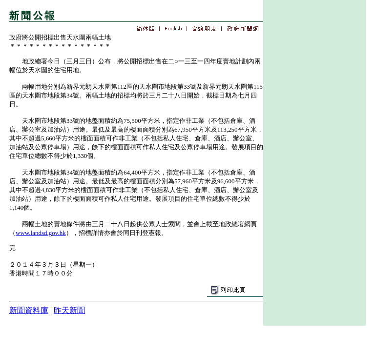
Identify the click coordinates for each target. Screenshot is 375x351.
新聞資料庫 (28, 310)
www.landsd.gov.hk (41, 232)
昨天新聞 (69, 310)
